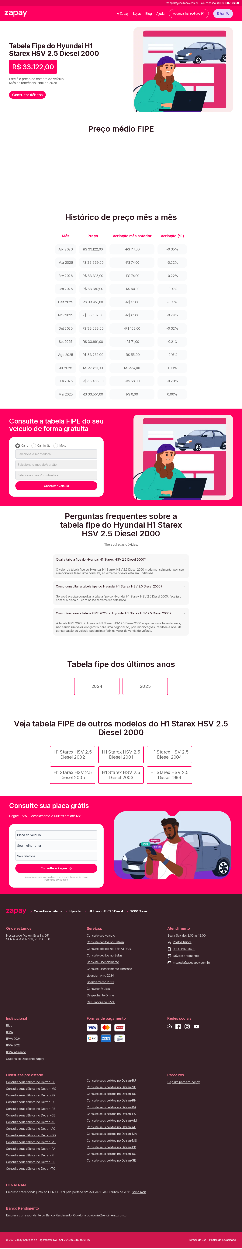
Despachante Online (100, 995)
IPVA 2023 (13, 1045)
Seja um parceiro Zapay (183, 1082)
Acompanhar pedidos (189, 14)
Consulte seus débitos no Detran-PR (30, 1095)
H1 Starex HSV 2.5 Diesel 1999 (169, 775)
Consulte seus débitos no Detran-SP (111, 1087)
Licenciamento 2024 (100, 975)
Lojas (137, 14)
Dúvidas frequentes (186, 956)
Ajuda (160, 14)
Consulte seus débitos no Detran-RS (111, 1094)
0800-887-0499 (184, 949)
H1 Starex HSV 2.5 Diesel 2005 (73, 775)
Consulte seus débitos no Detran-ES (111, 1114)
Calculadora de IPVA (101, 1002)
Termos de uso (78, 877)
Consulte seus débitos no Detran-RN (112, 1100)
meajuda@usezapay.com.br (191, 962)
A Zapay (123, 14)
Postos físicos (182, 942)
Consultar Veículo (56, 486)
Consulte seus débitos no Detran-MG (31, 1089)
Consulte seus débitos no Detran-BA (111, 1107)
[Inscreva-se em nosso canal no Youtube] (196, 1027)
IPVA (9, 1032)
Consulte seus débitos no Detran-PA (30, 1149)
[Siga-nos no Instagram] (187, 1027)
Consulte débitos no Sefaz (104, 955)
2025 (145, 686)
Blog (148, 14)
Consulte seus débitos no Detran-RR (30, 1162)
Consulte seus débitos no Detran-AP (30, 1122)
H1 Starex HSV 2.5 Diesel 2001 (121, 754)
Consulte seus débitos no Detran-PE (30, 1109)
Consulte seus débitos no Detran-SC (30, 1102)
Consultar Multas (98, 989)
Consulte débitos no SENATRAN (109, 949)
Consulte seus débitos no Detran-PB (111, 1147)
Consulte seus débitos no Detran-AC (30, 1128)
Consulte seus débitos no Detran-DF (30, 1082)
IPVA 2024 (13, 1039)
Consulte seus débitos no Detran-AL (111, 1127)
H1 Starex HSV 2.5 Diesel (105, 911)
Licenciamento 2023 (100, 982)
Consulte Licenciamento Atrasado (109, 969)
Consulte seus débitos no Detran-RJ (111, 1080)
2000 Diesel (138, 911)
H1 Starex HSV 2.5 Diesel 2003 (121, 775)
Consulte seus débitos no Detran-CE (30, 1115)
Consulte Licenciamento (103, 962)
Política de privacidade (56, 879)
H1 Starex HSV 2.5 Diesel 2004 (169, 754)
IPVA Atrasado (16, 1052)
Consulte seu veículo (101, 935)
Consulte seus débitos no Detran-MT (31, 1142)
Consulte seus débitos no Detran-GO (31, 1135)
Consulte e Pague (56, 868)
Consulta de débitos (48, 911)
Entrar (223, 14)
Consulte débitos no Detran (105, 942)
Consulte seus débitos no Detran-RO (111, 1154)
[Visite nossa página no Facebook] (178, 1027)
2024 (96, 686)
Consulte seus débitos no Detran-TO (30, 1168)
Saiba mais (139, 1192)
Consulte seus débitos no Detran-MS (112, 1140)
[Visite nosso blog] (169, 1027)
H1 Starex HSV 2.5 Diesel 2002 (73, 754)
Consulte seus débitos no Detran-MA (112, 1134)
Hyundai (75, 911)
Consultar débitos (27, 95)
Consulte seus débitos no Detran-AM (112, 1120)
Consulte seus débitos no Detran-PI (30, 1155)
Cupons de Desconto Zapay (25, 1059)
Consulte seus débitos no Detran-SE (111, 1160)
